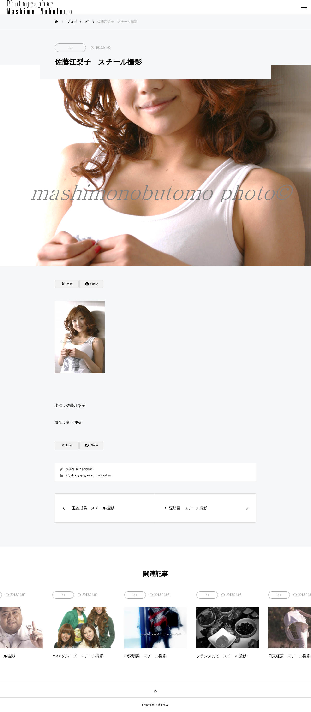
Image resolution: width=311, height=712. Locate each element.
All (70, 47)
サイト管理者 (84, 469)
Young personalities (98, 475)
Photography (78, 475)
